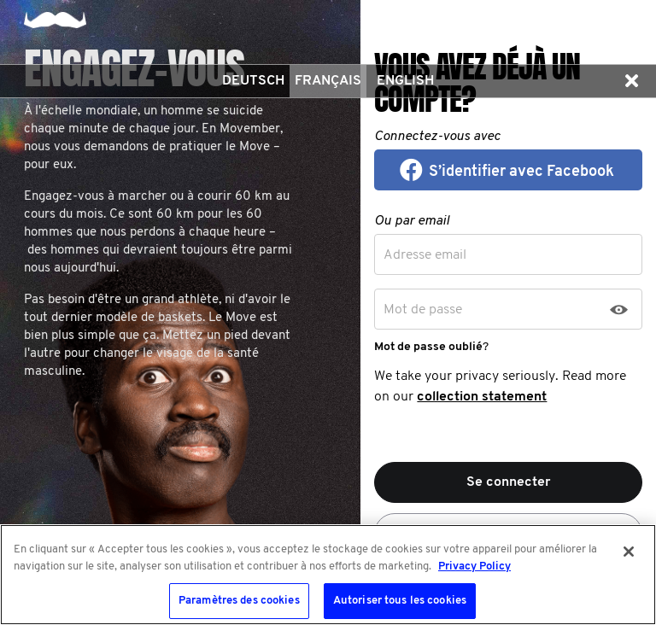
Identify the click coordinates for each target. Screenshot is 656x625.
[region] (328, 574)
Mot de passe (423, 310)
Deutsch (253, 81)
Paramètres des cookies (239, 600)
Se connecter (508, 482)
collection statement (482, 397)
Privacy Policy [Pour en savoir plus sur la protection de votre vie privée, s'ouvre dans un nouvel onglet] (474, 566)
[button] (631, 81)
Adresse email (425, 255)
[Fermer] (628, 551)
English (405, 81)
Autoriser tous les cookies (399, 600)
